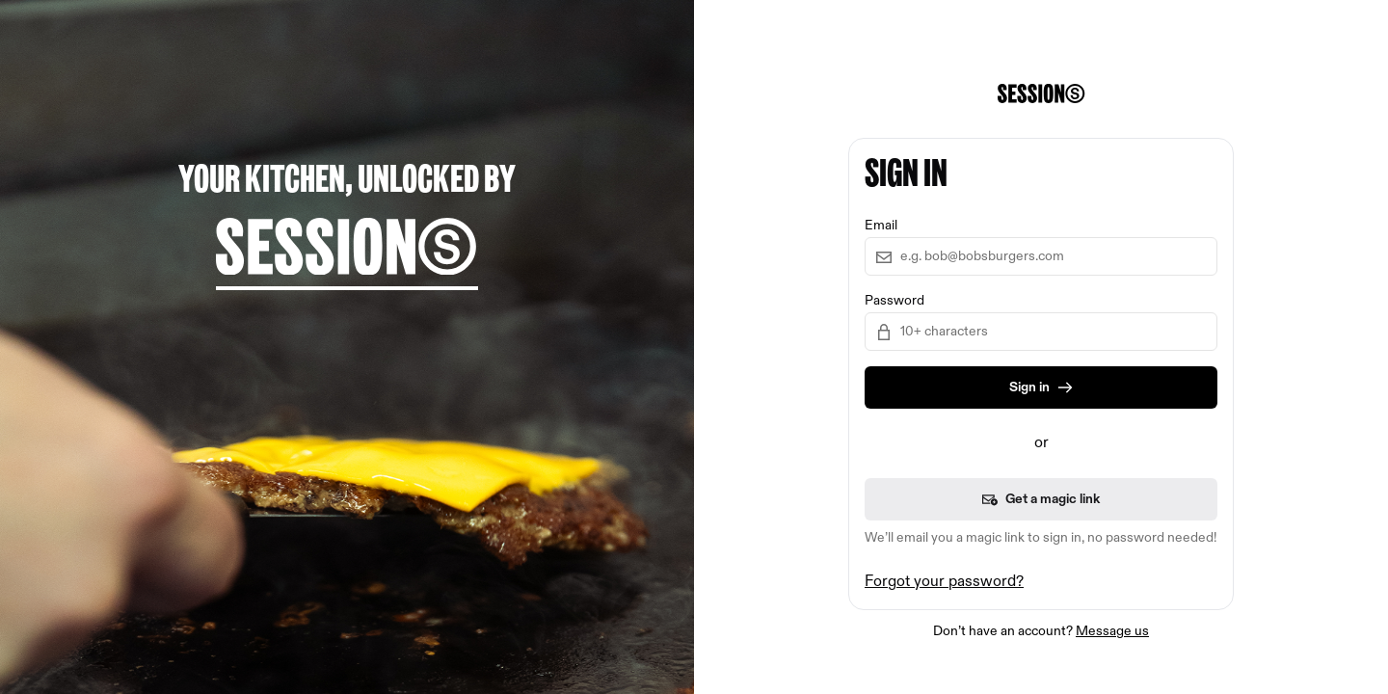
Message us (1112, 631)
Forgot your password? (944, 582)
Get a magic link (1041, 499)
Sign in (1041, 387)
